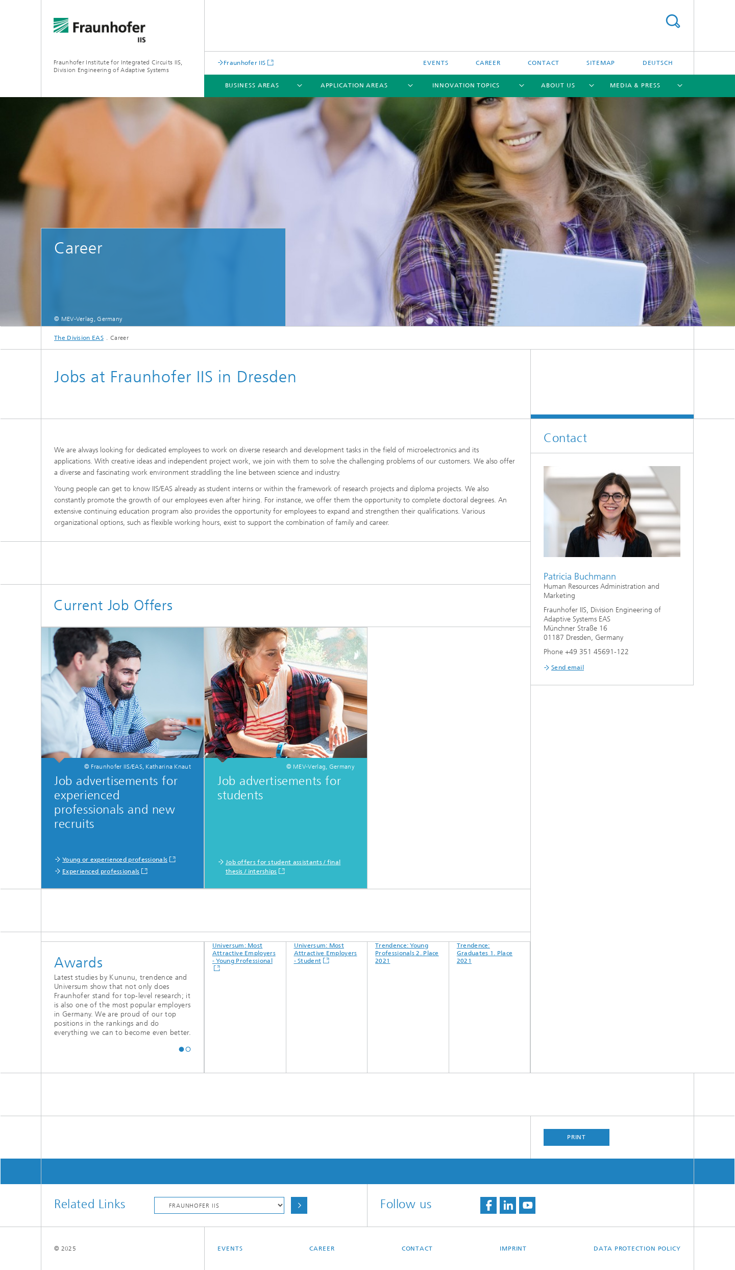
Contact (543, 62)
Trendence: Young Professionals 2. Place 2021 (407, 953)
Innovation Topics (465, 85)
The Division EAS (79, 337)
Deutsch (658, 62)
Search (673, 21)
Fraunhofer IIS (244, 62)
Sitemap (600, 62)
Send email (567, 667)
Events (435, 62)
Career (488, 62)
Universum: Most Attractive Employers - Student (325, 953)
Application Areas (354, 85)
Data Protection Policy (637, 1248)
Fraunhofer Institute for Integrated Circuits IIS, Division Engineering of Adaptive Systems (118, 66)
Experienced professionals (101, 871)
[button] (181, 1049)
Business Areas (252, 85)
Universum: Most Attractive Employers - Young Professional (244, 953)
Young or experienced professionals (114, 859)
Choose (299, 1205)
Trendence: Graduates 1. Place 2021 (484, 953)
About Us (558, 85)
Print (576, 1137)
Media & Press (635, 85)
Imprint (513, 1248)
